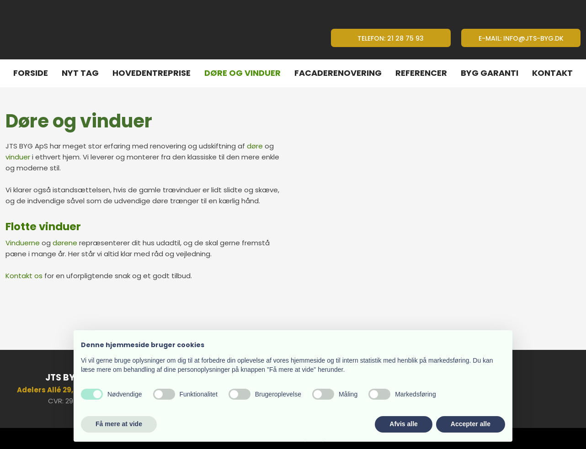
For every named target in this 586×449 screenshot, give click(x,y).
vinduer (17, 157)
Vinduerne (22, 243)
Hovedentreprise (151, 73)
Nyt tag (80, 73)
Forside (30, 73)
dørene (65, 243)
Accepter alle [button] (470, 424)
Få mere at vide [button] (119, 424)
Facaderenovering (338, 73)
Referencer (421, 73)
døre (255, 146)
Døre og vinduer (242, 73)
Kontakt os (24, 275)
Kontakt (552, 73)
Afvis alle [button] (403, 424)
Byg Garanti (489, 73)
